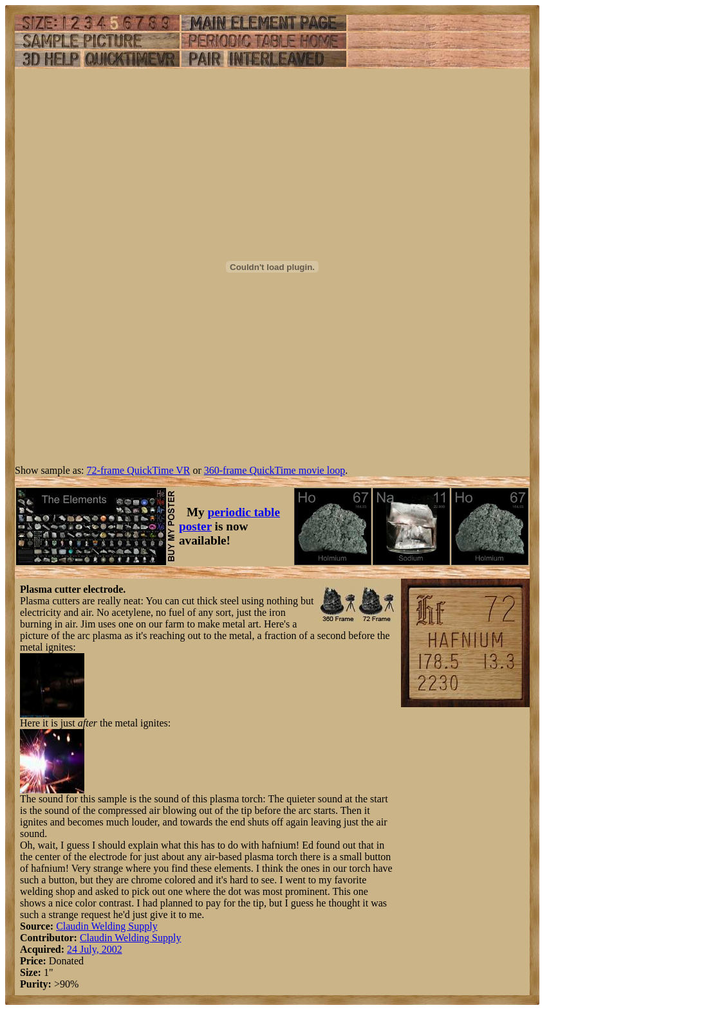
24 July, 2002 (94, 949)
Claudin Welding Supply (107, 926)
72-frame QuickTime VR (139, 470)
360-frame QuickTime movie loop (274, 470)
